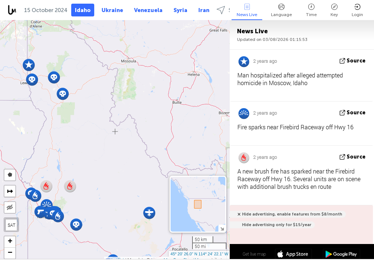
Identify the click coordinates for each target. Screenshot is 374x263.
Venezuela (148, 10)
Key (334, 10)
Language (281, 10)
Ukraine (112, 10)
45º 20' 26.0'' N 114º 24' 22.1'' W (199, 254)
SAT (11, 225)
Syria (180, 10)
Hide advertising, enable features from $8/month (292, 214)
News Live (247, 10)
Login (357, 10)
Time (311, 10)
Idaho (83, 10)
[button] (40, 212)
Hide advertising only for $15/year (276, 224)
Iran (203, 10)
